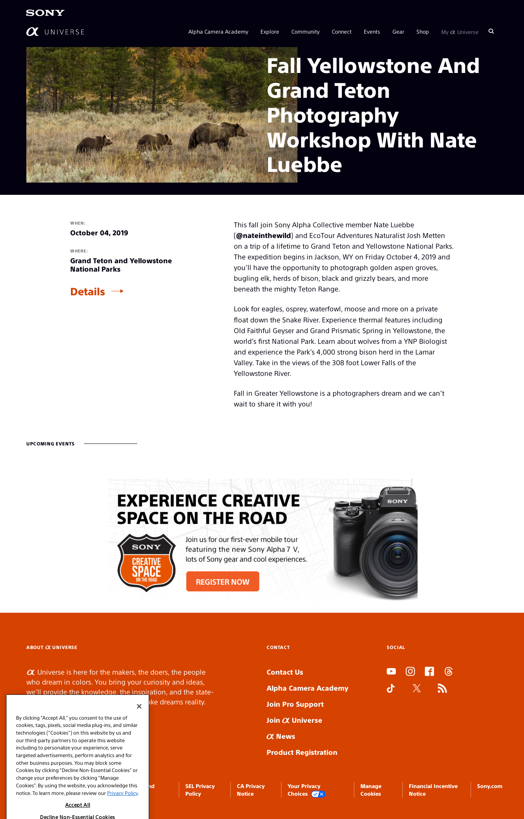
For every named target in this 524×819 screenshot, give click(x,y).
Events (372, 31)
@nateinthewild (263, 235)
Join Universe (294, 719)
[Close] (139, 719)
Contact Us (285, 671)
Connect (342, 31)
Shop (422, 31)
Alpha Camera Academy (218, 31)
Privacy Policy (122, 806)
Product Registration (302, 752)
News (281, 736)
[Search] (491, 31)
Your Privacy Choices (307, 790)
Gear (398, 31)
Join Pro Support (295, 703)
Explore (269, 31)
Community (305, 31)
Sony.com (489, 785)
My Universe (460, 31)
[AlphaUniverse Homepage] (55, 31)
